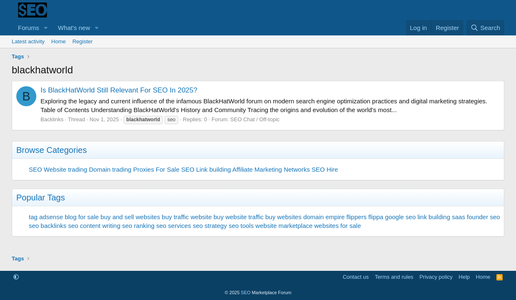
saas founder (470, 216)
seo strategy (210, 225)
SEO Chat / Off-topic (255, 119)
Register (82, 41)
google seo (400, 216)
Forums (28, 27)
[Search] (485, 27)
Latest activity (28, 41)
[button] (46, 27)
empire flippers (346, 216)
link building (433, 216)
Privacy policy (436, 277)
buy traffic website (187, 216)
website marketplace (284, 225)
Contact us (356, 277)
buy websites (283, 216)
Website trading (65, 169)
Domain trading (110, 169)
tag (33, 216)
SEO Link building (206, 169)
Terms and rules (394, 277)
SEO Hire (324, 169)
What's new (74, 27)
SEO (35, 169)
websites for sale (337, 225)
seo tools (241, 225)
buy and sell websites (130, 216)
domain (313, 216)
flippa (375, 216)
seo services (173, 225)
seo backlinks (47, 225)
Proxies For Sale (156, 169)
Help (464, 277)
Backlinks (51, 119)
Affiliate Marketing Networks (271, 169)
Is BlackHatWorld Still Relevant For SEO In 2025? (118, 90)
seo (495, 216)
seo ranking (138, 225)
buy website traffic (239, 216)
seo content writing (94, 225)
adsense (51, 216)
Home (58, 41)
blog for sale (82, 216)
